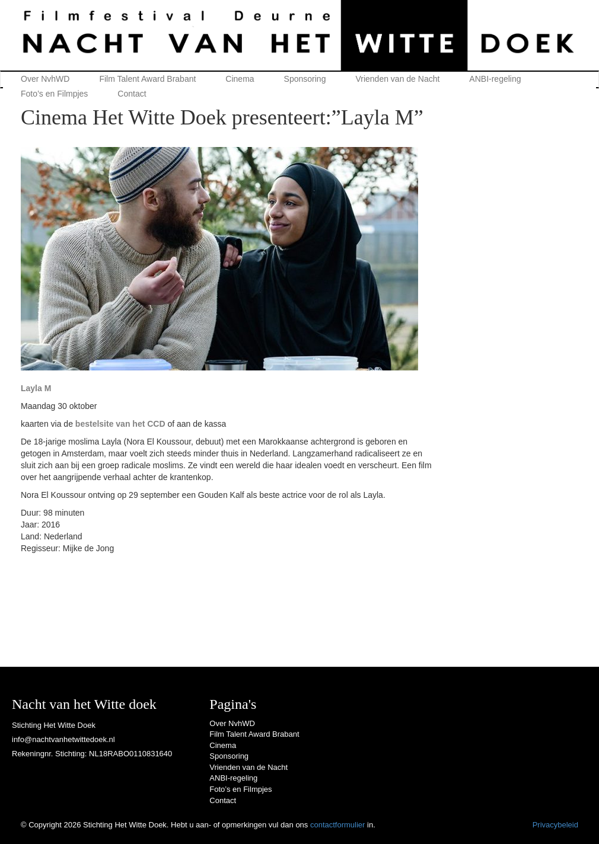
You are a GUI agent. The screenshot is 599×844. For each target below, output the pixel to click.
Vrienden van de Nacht (397, 79)
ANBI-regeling (495, 79)
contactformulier (337, 824)
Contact (131, 93)
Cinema (239, 79)
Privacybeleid (555, 824)
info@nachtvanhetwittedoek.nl (63, 739)
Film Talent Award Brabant (147, 79)
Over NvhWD (45, 79)
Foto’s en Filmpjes (54, 93)
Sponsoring (305, 79)
